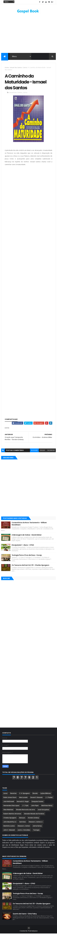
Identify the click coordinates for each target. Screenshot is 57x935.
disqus (42, 452)
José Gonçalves (43, 811)
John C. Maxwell (9, 831)
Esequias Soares (37, 803)
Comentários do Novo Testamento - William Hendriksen (29, 525)
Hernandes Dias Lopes (11, 807)
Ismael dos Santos (16, 68)
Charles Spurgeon (9, 819)
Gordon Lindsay (33, 819)
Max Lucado (23, 799)
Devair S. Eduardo (36, 799)
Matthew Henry (46, 807)
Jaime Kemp (37, 827)
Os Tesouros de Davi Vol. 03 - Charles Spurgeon (30, 566)
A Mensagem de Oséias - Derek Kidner (27, 536)
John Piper (35, 807)
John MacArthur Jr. (9, 823)
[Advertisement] (28, 192)
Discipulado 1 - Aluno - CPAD (23, 546)
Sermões (22, 823)
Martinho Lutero (9, 827)
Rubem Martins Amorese (12, 815)
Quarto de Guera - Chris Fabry (25, 915)
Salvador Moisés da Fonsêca (34, 815)
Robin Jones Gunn (9, 799)
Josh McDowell (8, 803)
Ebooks (35, 795)
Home (7, 68)
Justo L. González (24, 831)
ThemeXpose (32, 932)
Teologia (36, 831)
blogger (34, 452)
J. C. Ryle (25, 807)
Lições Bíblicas (46, 795)
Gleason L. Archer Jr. (36, 823)
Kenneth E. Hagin (23, 803)
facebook (51, 452)
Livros (25, 68)
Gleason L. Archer (24, 827)
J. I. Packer (49, 799)
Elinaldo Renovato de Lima (25, 811)
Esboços (22, 819)
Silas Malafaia (8, 811)
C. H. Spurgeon (24, 795)
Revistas (13, 795)
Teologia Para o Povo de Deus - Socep (27, 556)
